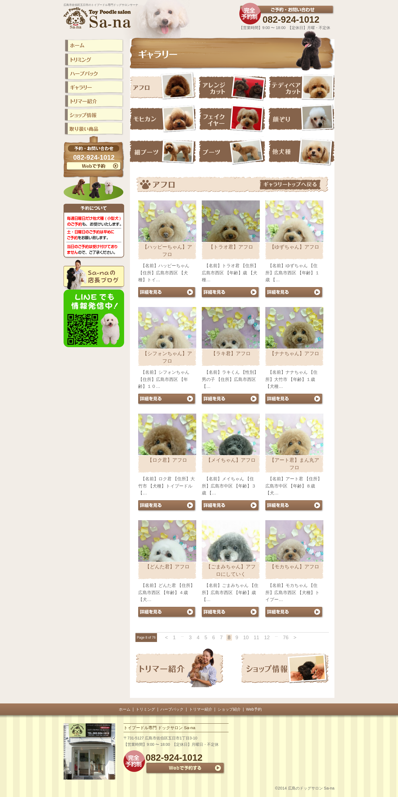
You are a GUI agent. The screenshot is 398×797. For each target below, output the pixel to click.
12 (267, 637)
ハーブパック (172, 709)
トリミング (145, 709)
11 (256, 637)
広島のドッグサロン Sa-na (311, 788)
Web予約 (254, 709)
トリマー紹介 (200, 709)
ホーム (124, 709)
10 (246, 637)
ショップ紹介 (229, 709)
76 (286, 637)
